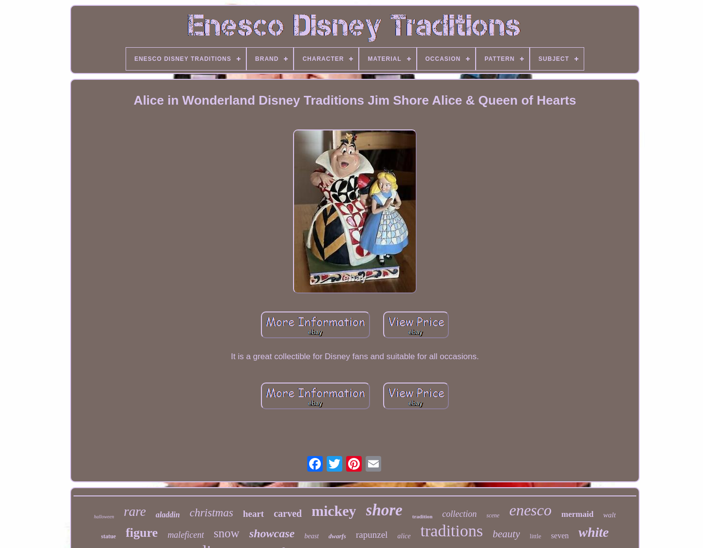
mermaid (577, 514)
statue (108, 536)
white (593, 532)
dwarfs (337, 536)
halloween (104, 516)
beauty (506, 534)
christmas (211, 513)
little (535, 536)
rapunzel (372, 535)
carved (288, 513)
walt (609, 515)
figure (142, 533)
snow (227, 533)
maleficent (185, 535)
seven (560, 535)
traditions (452, 531)
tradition (422, 516)
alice (403, 536)
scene (493, 515)
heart (253, 514)
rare (135, 511)
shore (384, 510)
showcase (272, 533)
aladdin (168, 515)
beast (311, 536)
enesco (530, 510)
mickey (334, 511)
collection (459, 514)
